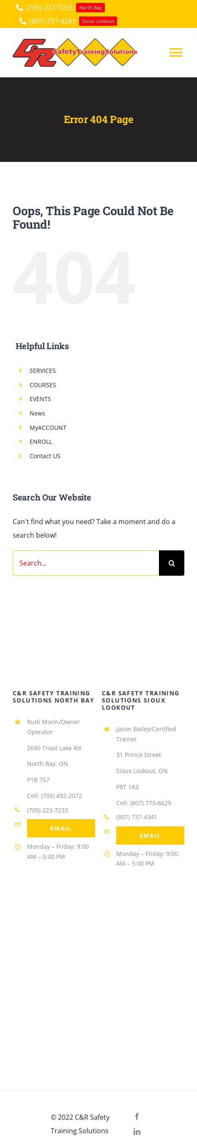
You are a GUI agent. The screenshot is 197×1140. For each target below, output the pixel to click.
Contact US (45, 456)
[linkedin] (137, 1131)
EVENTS (40, 399)
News (37, 413)
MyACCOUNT (48, 428)
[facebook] (137, 1116)
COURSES (43, 385)
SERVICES (43, 370)
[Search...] (86, 563)
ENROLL (41, 441)
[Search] (171, 563)
